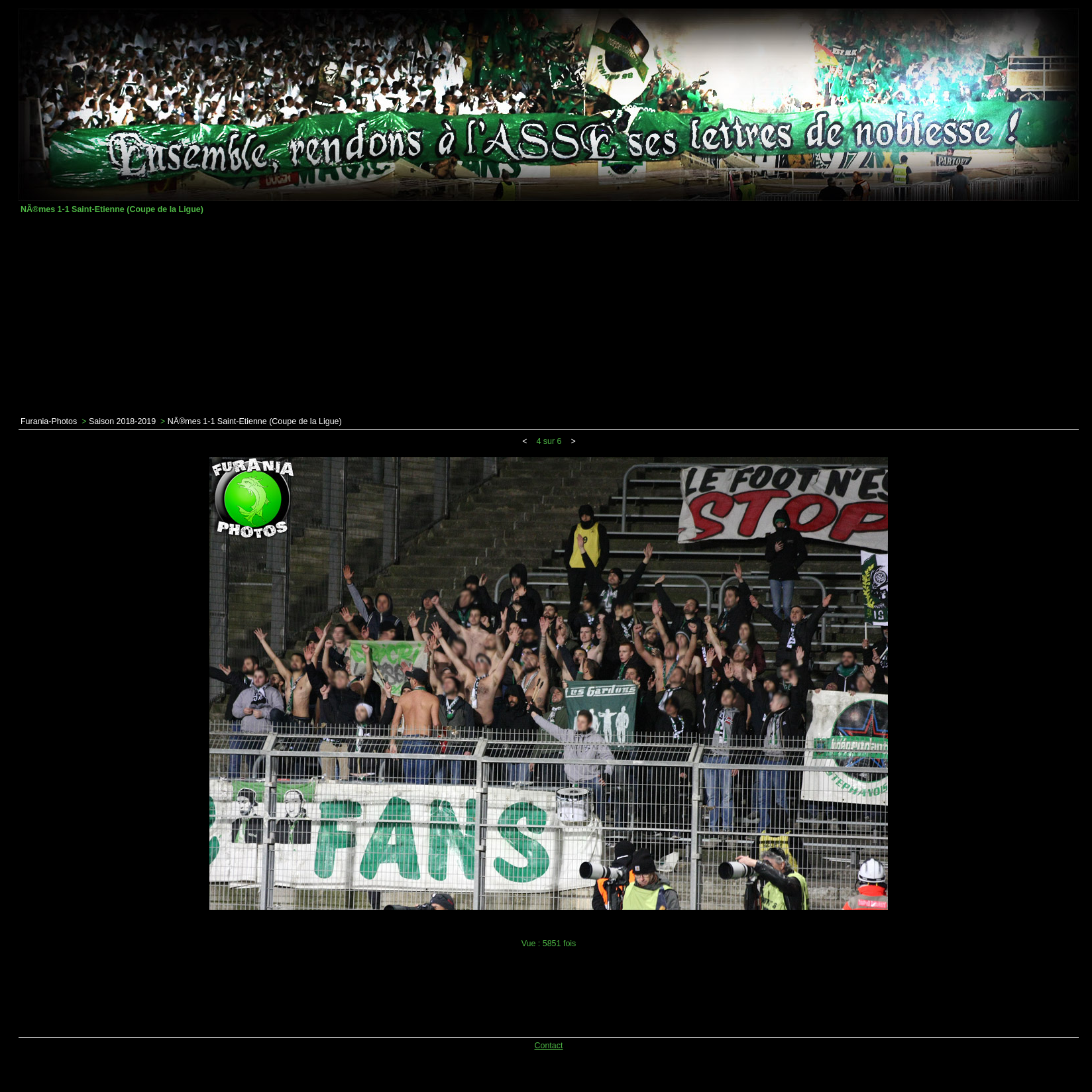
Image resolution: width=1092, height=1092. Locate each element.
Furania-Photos (49, 421)
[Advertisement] (548, 315)
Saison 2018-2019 (122, 421)
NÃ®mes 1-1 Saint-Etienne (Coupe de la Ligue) (255, 421)
